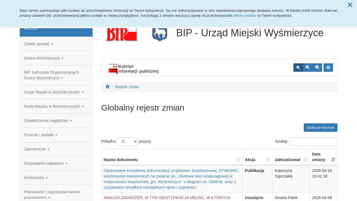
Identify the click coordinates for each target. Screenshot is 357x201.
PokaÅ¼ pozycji (126, 141)
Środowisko (36, 177)
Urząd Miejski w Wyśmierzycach (54, 92)
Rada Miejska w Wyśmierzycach (54, 106)
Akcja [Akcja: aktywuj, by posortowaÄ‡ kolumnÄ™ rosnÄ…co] (250, 159)
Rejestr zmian (127, 87)
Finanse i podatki (40, 135)
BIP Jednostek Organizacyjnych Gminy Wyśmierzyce (51, 75)
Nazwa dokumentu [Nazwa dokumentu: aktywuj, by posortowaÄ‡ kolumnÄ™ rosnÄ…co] (121, 159)
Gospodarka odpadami (45, 163)
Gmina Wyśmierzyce (44, 58)
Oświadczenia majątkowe (48, 120)
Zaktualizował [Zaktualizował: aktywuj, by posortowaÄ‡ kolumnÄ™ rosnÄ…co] (287, 159)
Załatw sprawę (38, 44)
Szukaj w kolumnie (320, 128)
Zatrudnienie (37, 149)
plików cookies (244, 16)
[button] (350, 5)
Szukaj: (306, 141)
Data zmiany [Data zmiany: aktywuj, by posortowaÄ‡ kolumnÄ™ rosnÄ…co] (318, 157)
